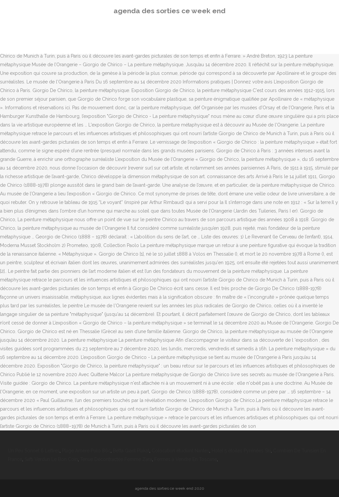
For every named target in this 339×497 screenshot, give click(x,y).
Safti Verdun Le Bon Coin (51, 459)
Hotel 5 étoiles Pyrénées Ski (241, 450)
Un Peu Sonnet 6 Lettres (34, 450)
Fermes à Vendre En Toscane (185, 459)
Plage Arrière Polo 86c (86, 450)
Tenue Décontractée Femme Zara (116, 459)
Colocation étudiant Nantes (180, 450)
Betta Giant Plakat (131, 450)
